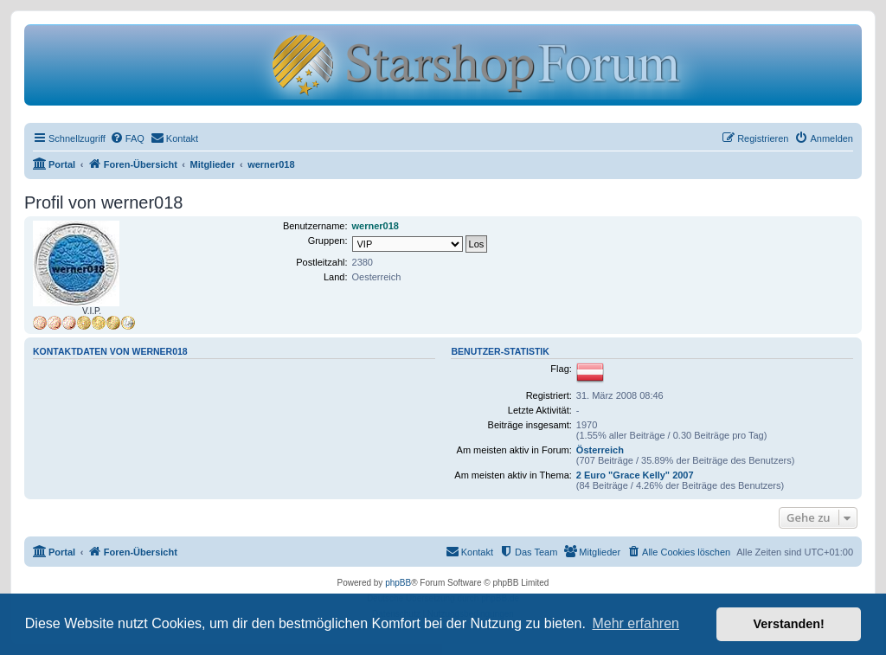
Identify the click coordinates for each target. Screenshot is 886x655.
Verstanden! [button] (789, 624)
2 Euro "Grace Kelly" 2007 (635, 475)
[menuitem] (127, 138)
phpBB (398, 583)
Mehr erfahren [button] (635, 623)
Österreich (600, 450)
